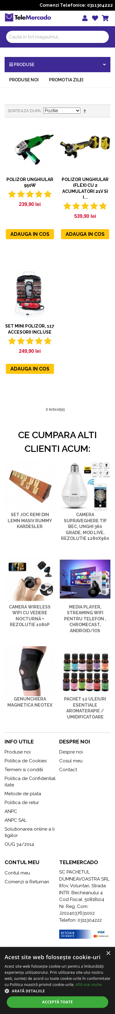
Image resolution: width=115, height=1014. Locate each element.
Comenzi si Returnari (27, 882)
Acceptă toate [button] (57, 1002)
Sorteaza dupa (24, 110)
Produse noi (24, 79)
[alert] (57, 980)
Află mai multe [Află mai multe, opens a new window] (89, 984)
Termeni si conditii (24, 769)
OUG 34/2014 (19, 844)
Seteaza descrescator (85, 110)
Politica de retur (22, 802)
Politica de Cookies (26, 761)
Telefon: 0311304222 (80, 920)
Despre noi (71, 752)
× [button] (108, 953)
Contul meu (17, 873)
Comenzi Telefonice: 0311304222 (76, 5)
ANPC (11, 811)
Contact (68, 769)
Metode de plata (23, 793)
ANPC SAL (16, 820)
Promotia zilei (66, 79)
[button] (57, 991)
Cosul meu (70, 761)
